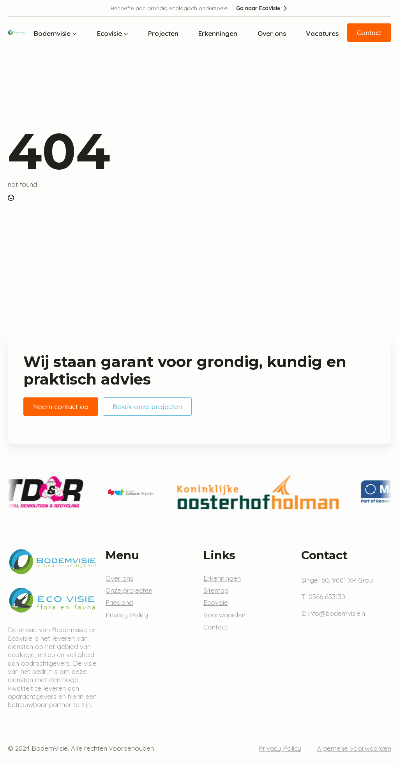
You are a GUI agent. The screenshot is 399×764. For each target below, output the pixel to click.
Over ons (272, 33)
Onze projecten (129, 590)
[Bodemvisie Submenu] (74, 33)
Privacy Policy (127, 615)
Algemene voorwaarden (354, 748)
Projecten (163, 33)
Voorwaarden (224, 615)
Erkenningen (217, 33)
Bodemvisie (52, 33)
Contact (215, 627)
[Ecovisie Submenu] (125, 33)
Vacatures (322, 33)
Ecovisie (109, 33)
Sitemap (215, 590)
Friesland (119, 602)
